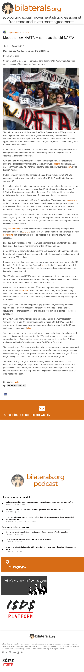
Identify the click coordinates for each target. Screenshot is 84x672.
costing (57, 164)
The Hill (16, 382)
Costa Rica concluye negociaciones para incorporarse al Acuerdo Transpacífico (34, 510)
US (24, 386)
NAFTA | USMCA (14, 386)
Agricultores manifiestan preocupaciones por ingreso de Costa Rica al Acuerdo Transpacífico (39, 502)
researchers (24, 290)
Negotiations (13, 32)
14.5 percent (13, 228)
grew (69, 167)
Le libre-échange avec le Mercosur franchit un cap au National (28, 539)
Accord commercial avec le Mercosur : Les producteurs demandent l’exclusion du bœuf (37, 532)
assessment (71, 200)
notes (44, 265)
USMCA (25, 32)
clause (30, 328)
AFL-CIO (26, 232)
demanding (8, 235)
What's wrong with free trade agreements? (31, 580)
